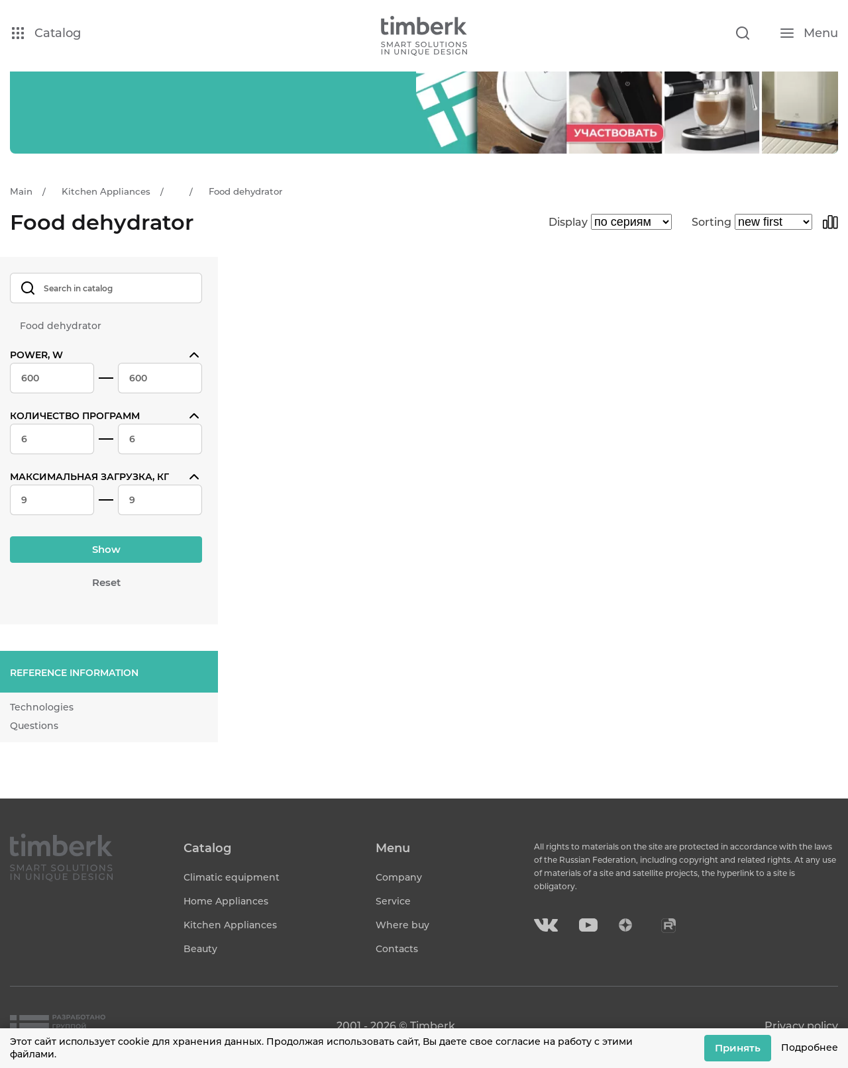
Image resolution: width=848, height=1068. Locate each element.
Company (399, 877)
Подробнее (809, 1047)
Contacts (397, 949)
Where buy (402, 925)
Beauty (200, 949)
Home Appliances (226, 901)
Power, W (36, 355)
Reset (106, 582)
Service (393, 901)
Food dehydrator (60, 326)
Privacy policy (801, 1026)
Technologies (42, 707)
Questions (34, 726)
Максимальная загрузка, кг (89, 477)
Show (106, 549)
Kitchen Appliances (230, 925)
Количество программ (75, 416)
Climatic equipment (232, 877)
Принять (738, 1048)
